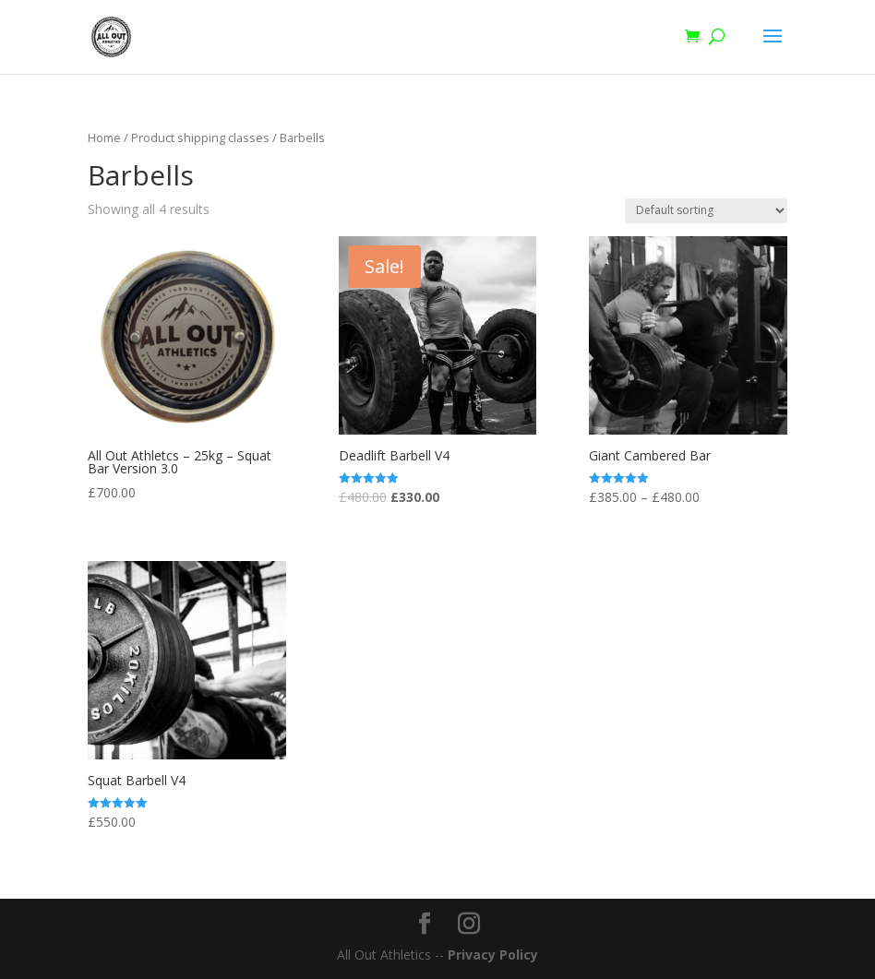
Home (104, 137)
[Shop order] (706, 210)
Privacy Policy (493, 954)
